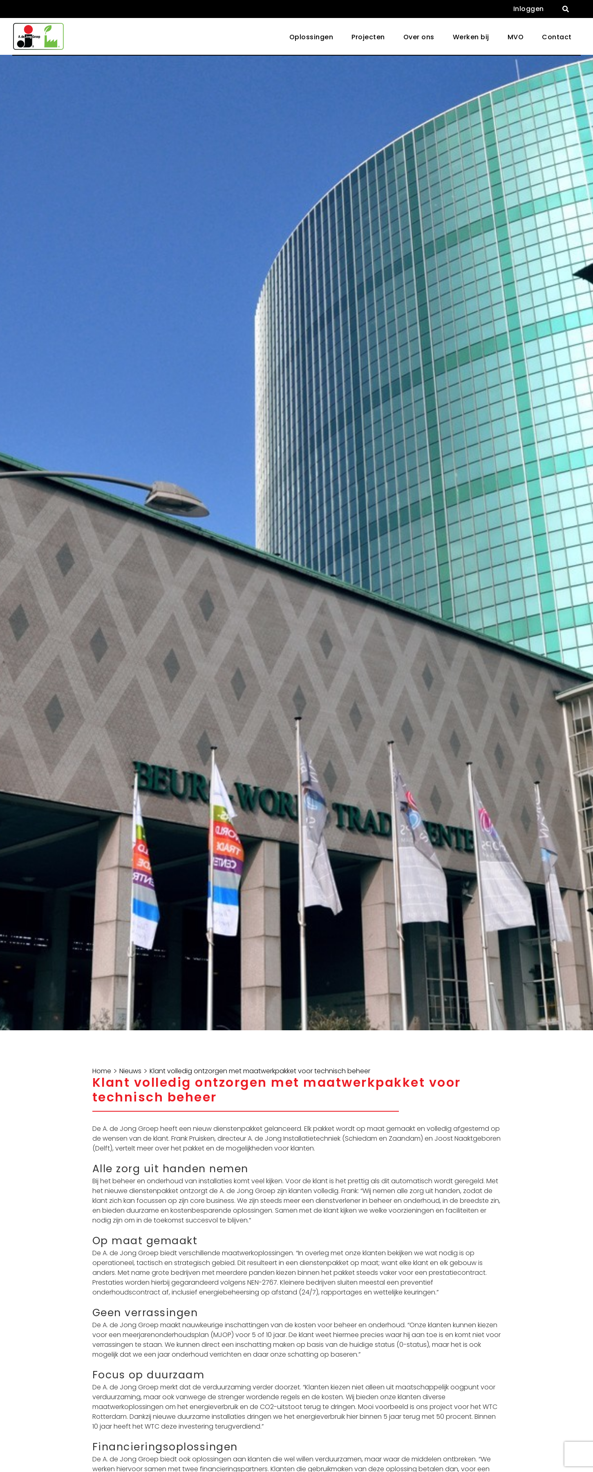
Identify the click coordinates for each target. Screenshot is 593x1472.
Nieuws (130, 1071)
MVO (516, 37)
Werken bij (471, 37)
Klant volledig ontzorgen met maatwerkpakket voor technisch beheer (260, 1071)
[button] (565, 9)
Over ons (418, 37)
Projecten (368, 37)
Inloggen (528, 8)
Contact (557, 37)
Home (101, 1071)
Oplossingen (311, 37)
